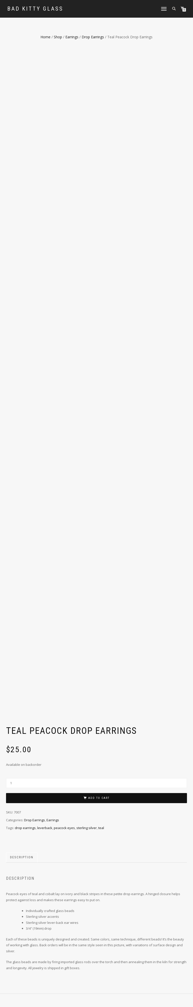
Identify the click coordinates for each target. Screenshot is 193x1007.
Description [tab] (21, 587)
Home (45, 37)
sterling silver (86, 557)
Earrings (71, 37)
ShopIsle (35, 999)
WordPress (62, 999)
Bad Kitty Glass (35, 9)
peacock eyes (64, 557)
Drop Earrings (93, 37)
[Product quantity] (96, 513)
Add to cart (99, 527)
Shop (58, 37)
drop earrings (25, 557)
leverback (44, 557)
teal (101, 557)
